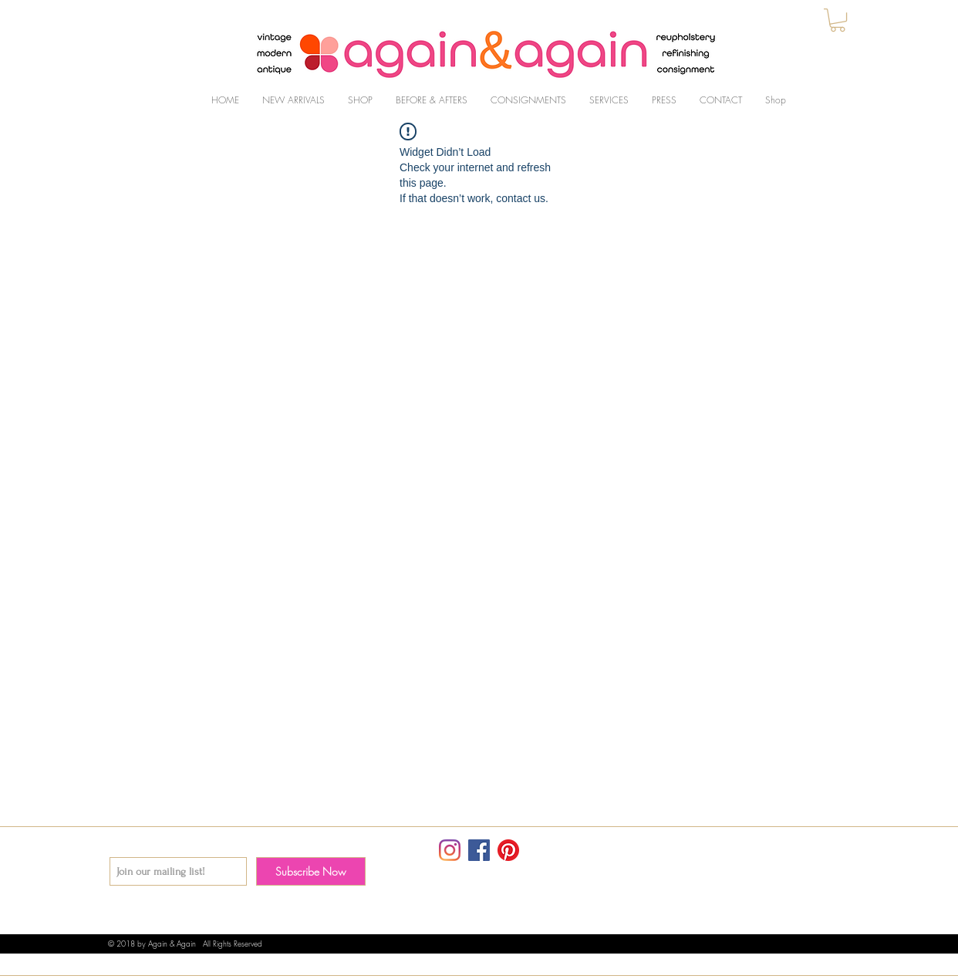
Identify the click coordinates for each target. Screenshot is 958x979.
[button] (838, 20)
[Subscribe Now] (311, 871)
